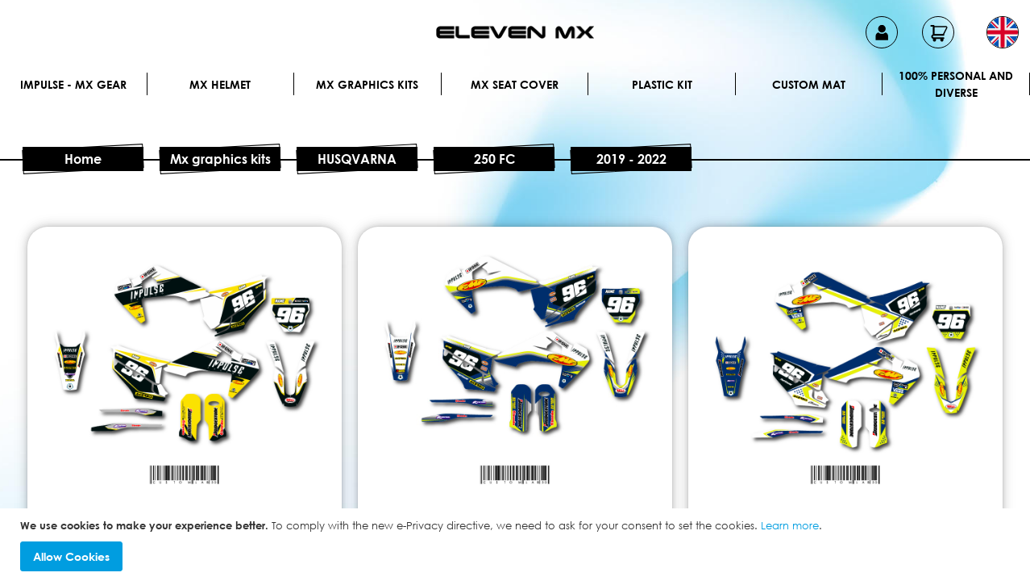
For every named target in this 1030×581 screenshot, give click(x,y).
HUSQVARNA (357, 159)
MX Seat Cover (515, 84)
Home (83, 159)
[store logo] (515, 32)
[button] (1002, 32)
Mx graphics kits (367, 84)
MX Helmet (220, 84)
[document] (517, 545)
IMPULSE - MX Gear (73, 84)
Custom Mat (808, 84)
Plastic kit (662, 84)
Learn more (790, 525)
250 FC (494, 159)
